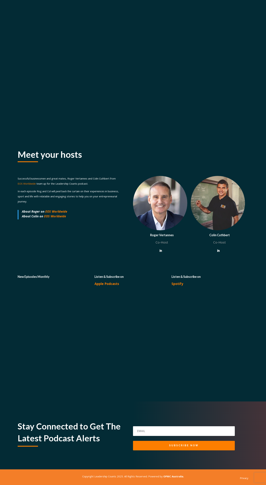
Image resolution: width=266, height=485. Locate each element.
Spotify (177, 284)
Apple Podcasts (106, 284)
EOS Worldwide (56, 211)
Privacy (244, 478)
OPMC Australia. (173, 476)
